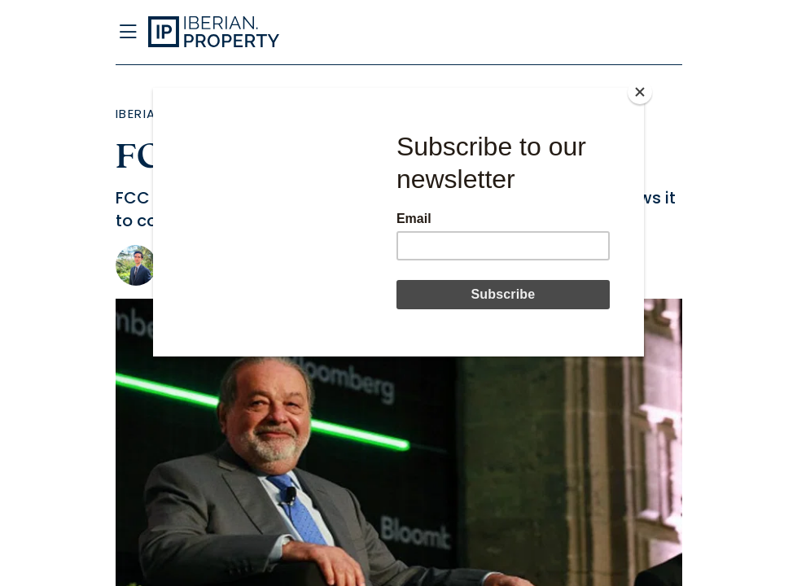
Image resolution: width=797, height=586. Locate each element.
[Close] (640, 92)
